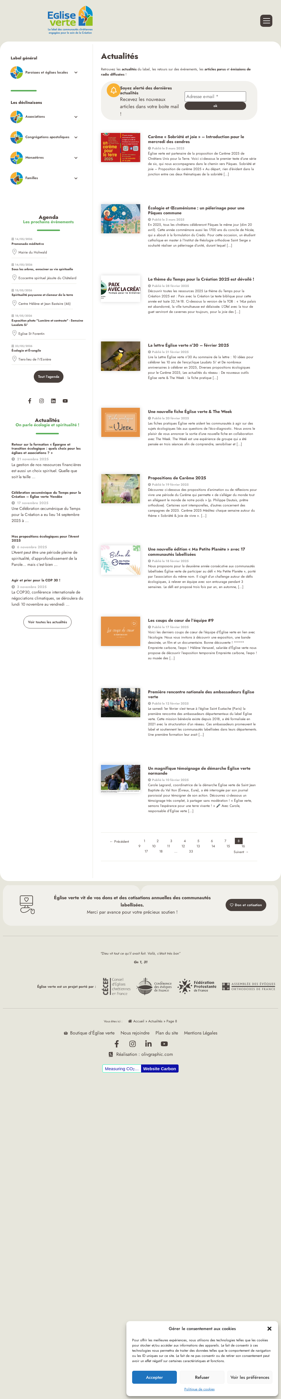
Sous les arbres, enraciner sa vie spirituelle (42, 269)
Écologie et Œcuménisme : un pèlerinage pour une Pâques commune (196, 210)
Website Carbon (159, 1068)
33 (191, 851)
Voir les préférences (250, 1377)
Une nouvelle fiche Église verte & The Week (190, 411)
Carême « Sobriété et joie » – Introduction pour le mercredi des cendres (196, 139)
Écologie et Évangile (26, 350)
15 (228, 846)
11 (168, 846)
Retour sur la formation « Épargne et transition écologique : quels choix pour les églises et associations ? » (46, 448)
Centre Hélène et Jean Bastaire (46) (44, 303)
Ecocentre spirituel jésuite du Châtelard (47, 278)
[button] (269, 1329)
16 (243, 846)
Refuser (202, 1377)
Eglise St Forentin (31, 333)
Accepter (154, 1377)
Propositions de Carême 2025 (177, 478)
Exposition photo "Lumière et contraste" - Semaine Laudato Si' (47, 322)
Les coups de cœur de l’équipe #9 (181, 620)
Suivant (241, 852)
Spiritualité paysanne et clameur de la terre (42, 294)
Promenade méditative (28, 243)
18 (161, 851)
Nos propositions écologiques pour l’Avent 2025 (45, 538)
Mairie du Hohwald (32, 252)
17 (146, 851)
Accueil (136, 1021)
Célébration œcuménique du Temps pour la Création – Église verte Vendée (46, 494)
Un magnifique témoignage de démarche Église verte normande (199, 770)
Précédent (119, 841)
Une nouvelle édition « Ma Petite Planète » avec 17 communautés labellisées (196, 551)
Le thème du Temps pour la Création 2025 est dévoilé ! (201, 279)
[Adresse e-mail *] (215, 96)
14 (213, 846)
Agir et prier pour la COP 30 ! (36, 580)
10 (154, 846)
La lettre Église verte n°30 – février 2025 (188, 345)
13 (198, 846)
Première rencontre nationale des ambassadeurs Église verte (201, 694)
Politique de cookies (199, 1389)
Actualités (155, 1021)
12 (183, 846)
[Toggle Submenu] (44, 72)
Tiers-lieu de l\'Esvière (34, 359)
